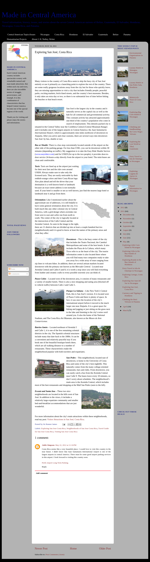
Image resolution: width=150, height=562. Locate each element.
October (126, 222)
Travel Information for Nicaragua (135, 188)
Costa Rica (59, 34)
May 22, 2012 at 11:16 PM (65, 445)
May (125, 242)
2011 (123, 211)
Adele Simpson (48, 445)
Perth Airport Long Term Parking (55, 463)
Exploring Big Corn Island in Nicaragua (135, 114)
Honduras (73, 34)
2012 (123, 207)
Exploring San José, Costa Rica (130, 288)
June (125, 238)
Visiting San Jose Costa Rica (66, 432)
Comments (14, 274)
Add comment (42, 473)
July (125, 234)
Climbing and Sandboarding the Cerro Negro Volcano (135, 130)
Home (73, 548)
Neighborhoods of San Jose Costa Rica (82, 428)
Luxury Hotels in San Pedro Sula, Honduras (136, 84)
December (127, 215)
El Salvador (88, 34)
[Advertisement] (15, 175)
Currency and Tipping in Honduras (132, 294)
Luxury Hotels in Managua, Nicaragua (136, 70)
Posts (12, 269)
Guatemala (103, 34)
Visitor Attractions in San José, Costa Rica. (66, 419)
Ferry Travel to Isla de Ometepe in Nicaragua (135, 158)
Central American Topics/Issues (21, 34)
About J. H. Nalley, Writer (43, 39)
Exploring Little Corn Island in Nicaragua (131, 246)
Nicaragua (45, 34)
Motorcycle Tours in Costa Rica (135, 99)
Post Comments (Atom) (55, 554)
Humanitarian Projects (17, 39)
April (125, 306)
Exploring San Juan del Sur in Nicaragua (131, 282)
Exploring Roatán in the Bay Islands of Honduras (131, 262)
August (126, 230)
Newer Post (41, 548)
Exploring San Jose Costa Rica (53, 428)
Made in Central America (39, 15)
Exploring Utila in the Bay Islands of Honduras (131, 253)
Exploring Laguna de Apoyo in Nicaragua (133, 174)
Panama (126, 34)
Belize (115, 34)
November (127, 218)
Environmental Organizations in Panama (136, 55)
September (127, 226)
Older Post (105, 548)
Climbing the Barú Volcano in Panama (131, 300)
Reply (44, 467)
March (126, 310)
